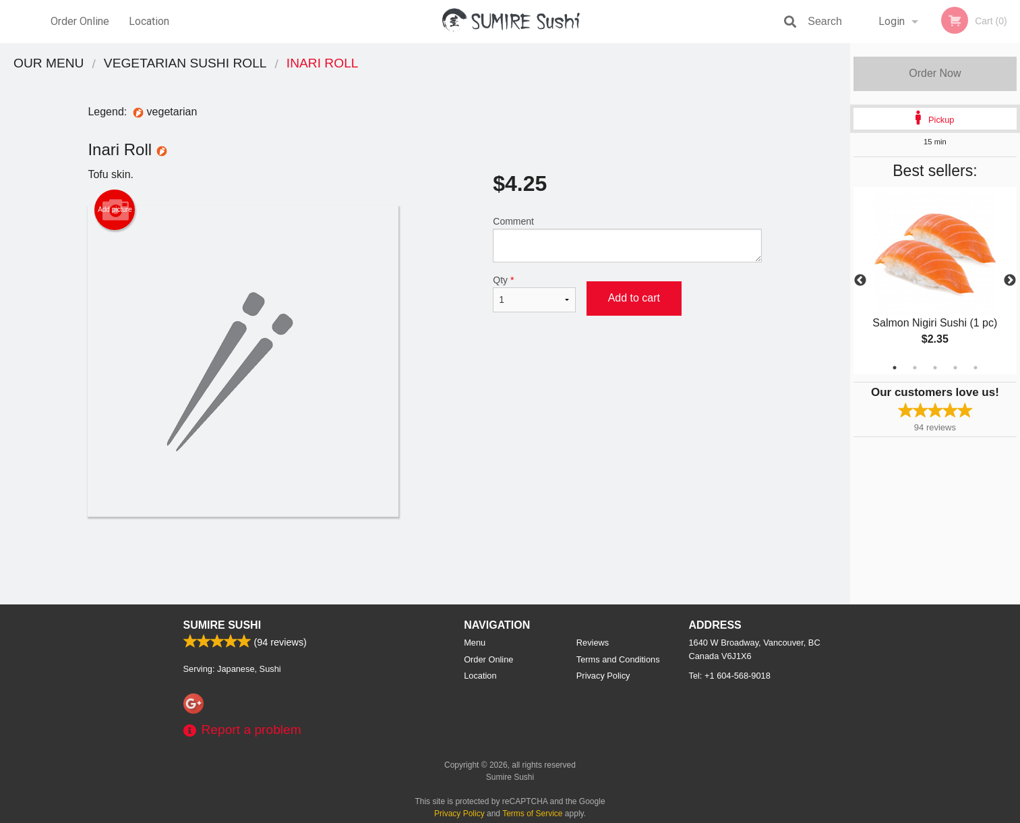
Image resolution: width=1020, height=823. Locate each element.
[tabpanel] (935, 280)
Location (149, 21)
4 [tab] (955, 367)
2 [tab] (915, 367)
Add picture (115, 210)
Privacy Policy (603, 676)
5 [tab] (975, 367)
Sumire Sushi (222, 625)
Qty (534, 293)
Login (891, 21)
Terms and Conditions (618, 659)
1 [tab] (894, 367)
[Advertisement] (425, 560)
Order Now (935, 73)
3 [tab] (935, 367)
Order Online (80, 21)
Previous (860, 280)
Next (1010, 280)
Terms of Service (532, 813)
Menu (474, 642)
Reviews (592, 642)
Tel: (730, 676)
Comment (627, 239)
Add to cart (634, 298)
